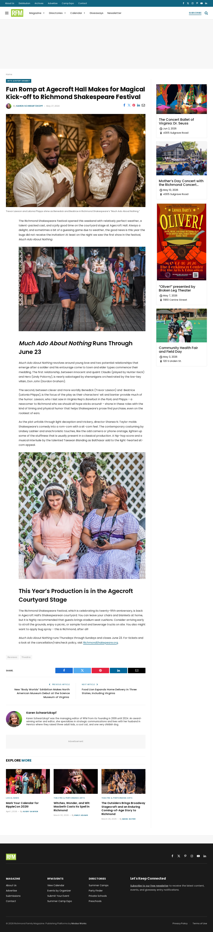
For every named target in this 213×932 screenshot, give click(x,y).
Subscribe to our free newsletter (149, 885)
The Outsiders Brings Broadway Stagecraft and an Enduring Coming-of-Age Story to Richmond (123, 808)
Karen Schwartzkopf (29, 105)
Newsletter (114, 13)
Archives (39, 3)
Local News (12, 798)
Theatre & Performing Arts (69, 798)
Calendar (78, 13)
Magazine (37, 13)
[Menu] (6, 13)
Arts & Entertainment (18, 81)
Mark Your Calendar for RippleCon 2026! (22, 805)
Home (9, 74)
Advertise (52, 3)
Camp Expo (68, 3)
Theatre (26, 657)
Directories (57, 13)
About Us (9, 3)
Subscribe (195, 12)
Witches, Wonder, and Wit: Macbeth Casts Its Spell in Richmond (72, 806)
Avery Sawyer (30, 811)
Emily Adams (81, 815)
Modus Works (78, 923)
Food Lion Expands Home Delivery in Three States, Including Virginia (109, 691)
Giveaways (96, 13)
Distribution (24, 3)
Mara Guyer (128, 819)
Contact (82, 3)
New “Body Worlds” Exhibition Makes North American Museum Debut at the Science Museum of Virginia (42, 693)
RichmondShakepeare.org (100, 643)
